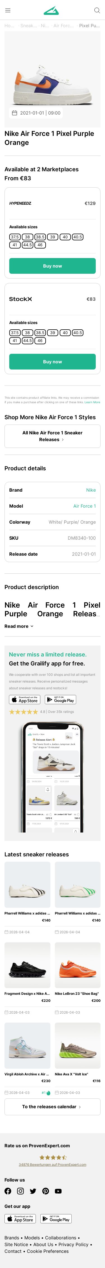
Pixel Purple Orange (90, 25)
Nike (45, 25)
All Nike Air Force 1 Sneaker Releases (52, 436)
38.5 (40, 237)
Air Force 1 (64, 25)
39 (52, 237)
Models (32, 1237)
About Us (43, 1244)
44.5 (27, 245)
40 (65, 237)
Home (10, 25)
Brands (11, 1237)
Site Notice (16, 1244)
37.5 (15, 237)
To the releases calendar (52, 1107)
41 (15, 245)
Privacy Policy (73, 1244)
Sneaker (28, 25)
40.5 (77, 237)
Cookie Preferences (48, 1251)
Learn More (92, 402)
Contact (13, 1251)
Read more (19, 626)
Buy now (52, 266)
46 (40, 245)
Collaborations (60, 1237)
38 (27, 237)
